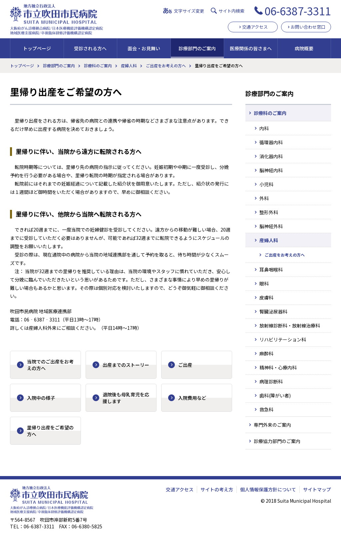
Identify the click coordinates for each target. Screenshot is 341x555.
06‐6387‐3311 (42, 319)
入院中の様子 (41, 397)
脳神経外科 (271, 226)
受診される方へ (90, 48)
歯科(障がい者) (275, 395)
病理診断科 (271, 381)
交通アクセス (255, 27)
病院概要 (304, 48)
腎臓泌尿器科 (273, 311)
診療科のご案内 (98, 65)
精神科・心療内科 (278, 367)
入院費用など (192, 397)
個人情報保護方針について (268, 489)
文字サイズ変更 (189, 11)
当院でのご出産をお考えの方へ (50, 364)
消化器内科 (271, 156)
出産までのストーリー (126, 364)
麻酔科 (266, 353)
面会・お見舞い (144, 48)
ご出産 (185, 364)
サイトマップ (317, 489)
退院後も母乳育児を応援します (126, 397)
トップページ (37, 48)
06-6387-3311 (297, 10)
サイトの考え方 (216, 489)
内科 (264, 128)
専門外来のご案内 (272, 424)
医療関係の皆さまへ (251, 48)
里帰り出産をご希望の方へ (50, 430)
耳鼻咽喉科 (271, 269)
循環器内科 (271, 142)
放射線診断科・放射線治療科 (289, 325)
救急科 (266, 409)
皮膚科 (266, 297)
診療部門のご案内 (197, 48)
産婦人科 (129, 65)
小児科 (266, 184)
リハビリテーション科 (282, 339)
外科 (264, 198)
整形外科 (268, 212)
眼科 (264, 283)
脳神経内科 (271, 170)
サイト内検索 (231, 11)
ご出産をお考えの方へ (166, 65)
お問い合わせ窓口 (308, 27)
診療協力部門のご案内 (277, 441)
